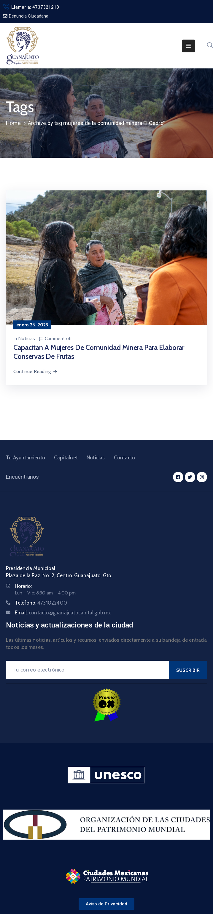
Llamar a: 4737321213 (35, 7)
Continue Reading (35, 371)
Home (13, 123)
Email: (63, 613)
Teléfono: (41, 603)
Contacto (124, 458)
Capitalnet (66, 458)
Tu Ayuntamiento (25, 458)
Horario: (23, 586)
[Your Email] (87, 670)
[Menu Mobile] (188, 46)
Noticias (26, 338)
